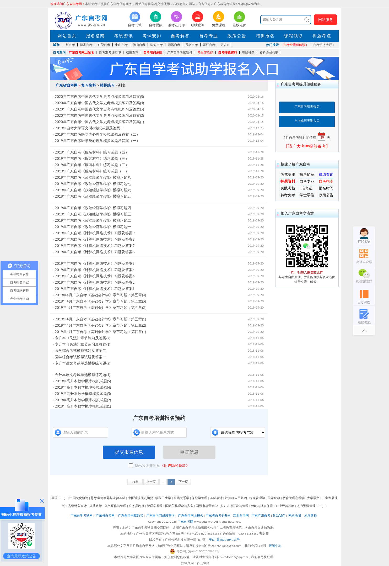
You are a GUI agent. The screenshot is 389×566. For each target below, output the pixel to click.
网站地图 (294, 515)
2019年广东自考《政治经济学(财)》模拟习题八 (93, 177)
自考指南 (326, 181)
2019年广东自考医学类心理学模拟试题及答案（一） (97, 140)
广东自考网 (185, 521)
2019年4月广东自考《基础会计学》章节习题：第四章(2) (100, 325)
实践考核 (287, 188)
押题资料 (287, 181)
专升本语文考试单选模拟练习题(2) (82, 363)
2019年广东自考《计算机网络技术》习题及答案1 (94, 288)
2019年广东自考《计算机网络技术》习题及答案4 (94, 269)
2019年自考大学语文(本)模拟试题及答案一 (89, 128)
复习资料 (88, 85)
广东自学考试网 (82, 515)
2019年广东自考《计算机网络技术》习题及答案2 (94, 282)
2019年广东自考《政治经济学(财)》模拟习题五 (93, 196)
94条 (135, 482)
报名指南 (95, 35)
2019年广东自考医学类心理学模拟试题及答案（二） (97, 134)
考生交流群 (205, 52)
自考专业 (208, 35)
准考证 (306, 188)
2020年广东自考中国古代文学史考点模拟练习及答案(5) (99, 96)
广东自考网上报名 (81, 52)
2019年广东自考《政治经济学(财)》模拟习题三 (93, 214)
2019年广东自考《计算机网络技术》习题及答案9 (94, 233)
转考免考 (287, 195)
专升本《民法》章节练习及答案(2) (82, 338)
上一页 (151, 482)
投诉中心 (275, 546)
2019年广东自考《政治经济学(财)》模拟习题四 (93, 207)
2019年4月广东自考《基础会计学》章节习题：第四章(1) (100, 331)
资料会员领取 (269, 52)
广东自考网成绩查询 (160, 515)
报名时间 (326, 188)
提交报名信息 (129, 452)
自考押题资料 (227, 52)
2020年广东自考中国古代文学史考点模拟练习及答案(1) (99, 121)
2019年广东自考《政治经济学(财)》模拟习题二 (93, 220)
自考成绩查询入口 (307, 121)
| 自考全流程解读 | (294, 45)
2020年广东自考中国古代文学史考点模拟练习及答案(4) (99, 102)
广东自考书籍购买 (130, 515)
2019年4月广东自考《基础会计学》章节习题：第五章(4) (100, 295)
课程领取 (293, 35)
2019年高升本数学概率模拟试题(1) (83, 406)
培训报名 (265, 35)
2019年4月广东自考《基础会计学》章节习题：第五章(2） (102, 307)
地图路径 (311, 515)
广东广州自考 (260, 515)
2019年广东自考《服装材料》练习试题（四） (92, 152)
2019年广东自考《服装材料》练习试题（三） (92, 158)
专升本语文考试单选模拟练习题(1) (82, 374)
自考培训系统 (152, 52)
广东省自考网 (67, 85)
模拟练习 (107, 85)
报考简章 (307, 174)
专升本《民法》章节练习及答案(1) (82, 344)
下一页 (183, 482)
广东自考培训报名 (307, 106)
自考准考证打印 (110, 52)
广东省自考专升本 (218, 515)
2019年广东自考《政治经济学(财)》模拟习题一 (93, 226)
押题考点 (321, 35)
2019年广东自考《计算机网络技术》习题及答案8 (94, 239)
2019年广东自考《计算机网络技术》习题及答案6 (94, 252)
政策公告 (237, 35)
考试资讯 (123, 35)
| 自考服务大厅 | (323, 45)
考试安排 (152, 35)
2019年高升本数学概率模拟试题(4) (83, 387)
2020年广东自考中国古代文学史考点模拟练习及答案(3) (99, 109)
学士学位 (307, 195)
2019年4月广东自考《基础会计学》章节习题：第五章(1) (100, 319)
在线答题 (248, 52)
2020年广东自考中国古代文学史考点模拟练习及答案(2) (99, 115)
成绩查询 (132, 52)
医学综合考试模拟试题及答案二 (80, 350)
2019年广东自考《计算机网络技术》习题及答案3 (94, 276)
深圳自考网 (241, 515)
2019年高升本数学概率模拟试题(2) (83, 400)
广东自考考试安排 (179, 52)
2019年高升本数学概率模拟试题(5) (83, 381)
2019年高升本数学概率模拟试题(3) (83, 393)
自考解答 (180, 35)
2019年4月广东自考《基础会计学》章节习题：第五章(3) (100, 301)
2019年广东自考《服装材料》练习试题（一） (92, 171)
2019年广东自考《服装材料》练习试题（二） (92, 164)
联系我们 (279, 515)
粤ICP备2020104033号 (224, 540)
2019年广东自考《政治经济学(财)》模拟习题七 (93, 183)
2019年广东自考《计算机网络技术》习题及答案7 (94, 245)
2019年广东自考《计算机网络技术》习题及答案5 (94, 263)
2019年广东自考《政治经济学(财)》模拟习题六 (94, 190)
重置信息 (189, 452)
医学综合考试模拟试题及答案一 (80, 357)
